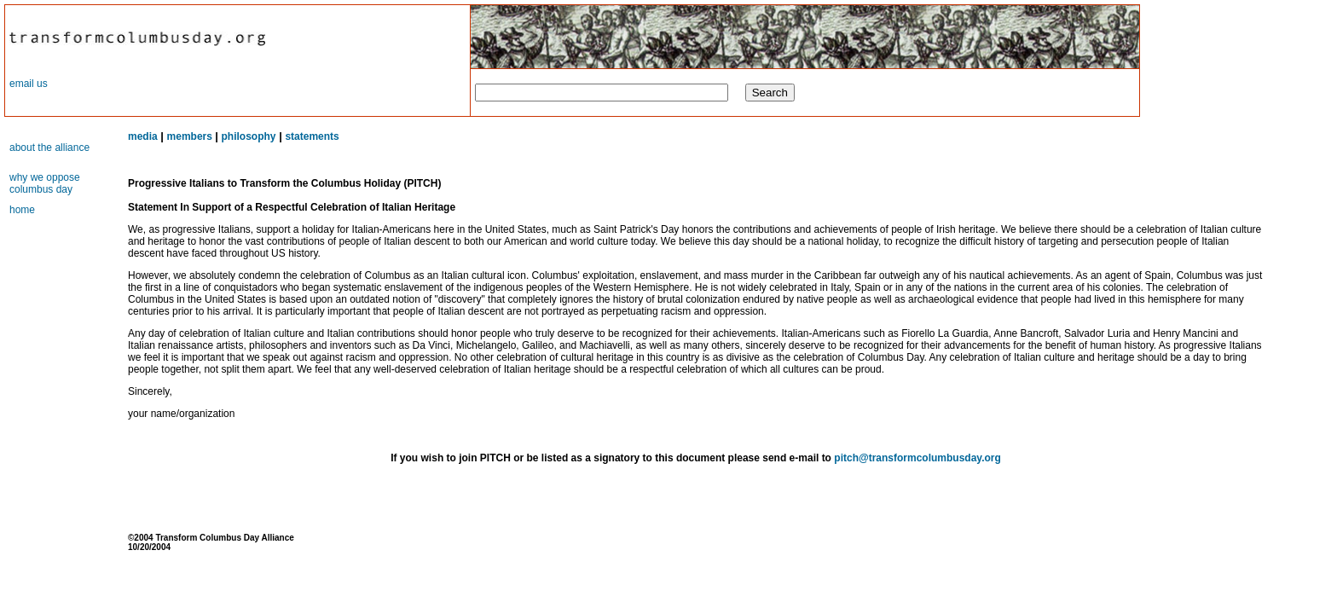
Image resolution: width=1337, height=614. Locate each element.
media (143, 136)
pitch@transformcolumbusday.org (917, 458)
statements (312, 136)
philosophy (249, 136)
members (191, 136)
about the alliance (49, 148)
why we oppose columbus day (44, 183)
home (22, 210)
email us (28, 84)
